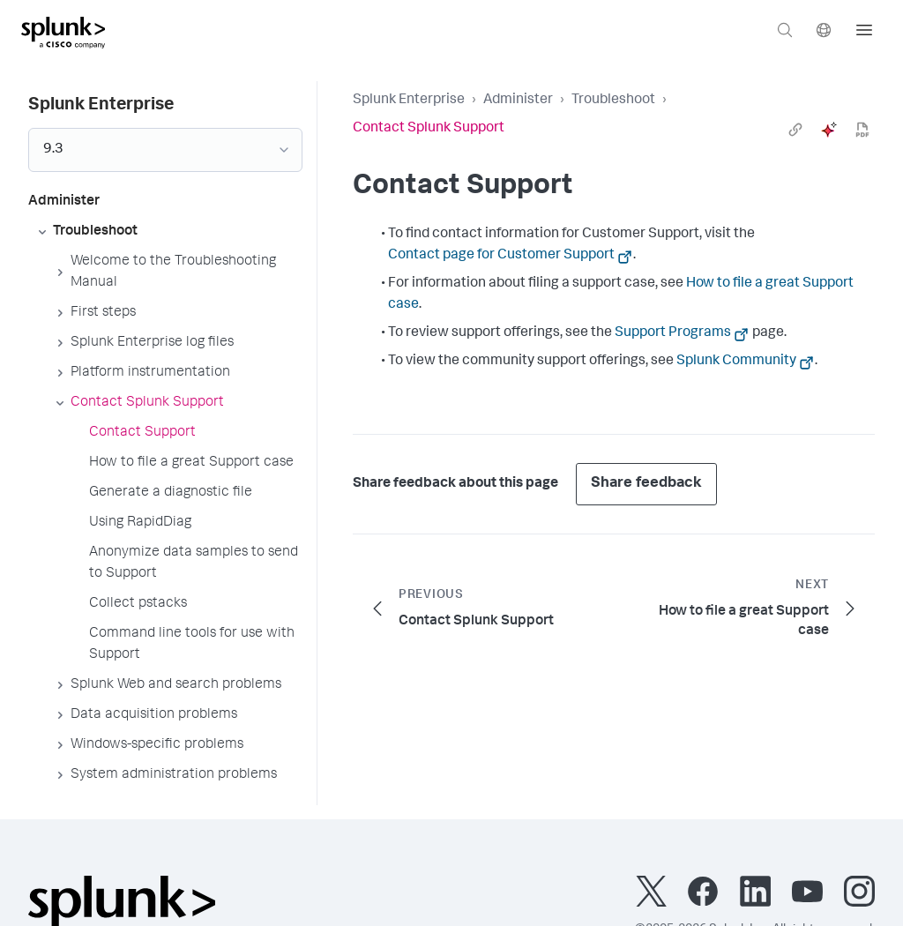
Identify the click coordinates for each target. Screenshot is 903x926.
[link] (795, 129)
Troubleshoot (613, 100)
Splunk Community (736, 362)
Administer (518, 100)
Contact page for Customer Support (501, 256)
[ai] (829, 129)
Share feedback (646, 483)
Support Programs (673, 333)
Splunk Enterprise (409, 100)
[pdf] (862, 129)
